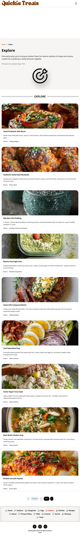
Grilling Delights (14, 141)
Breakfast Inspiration (15, 271)
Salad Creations (13, 358)
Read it (5, 141)
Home (3, 44)
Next (46, 499)
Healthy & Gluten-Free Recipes (18, 228)
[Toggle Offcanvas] (76, 3)
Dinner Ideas (13, 185)
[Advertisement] (40, 22)
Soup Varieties (13, 445)
